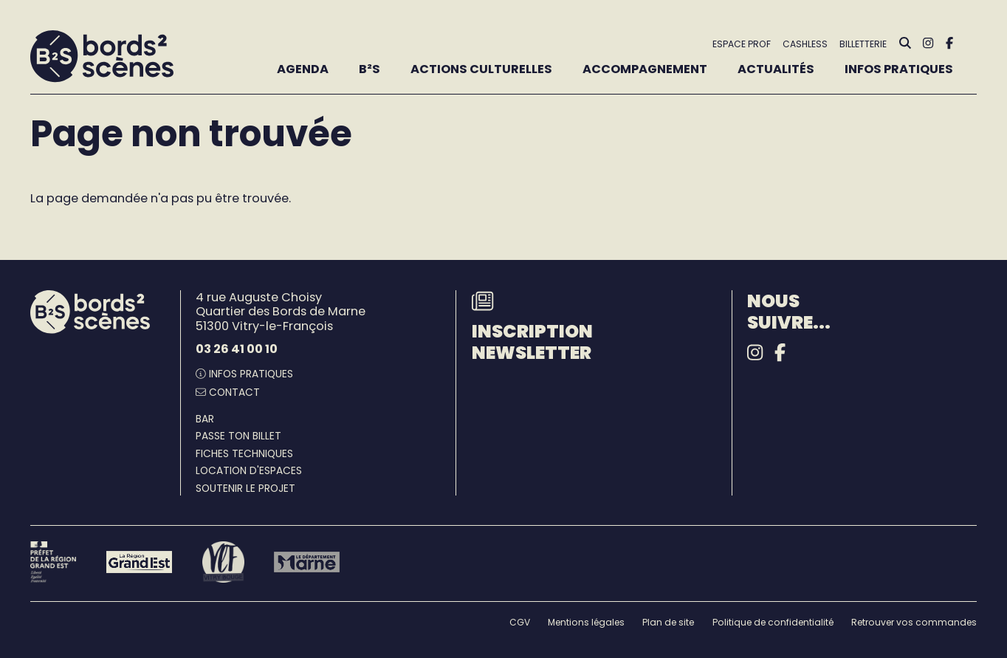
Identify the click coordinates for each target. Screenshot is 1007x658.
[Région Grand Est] (139, 562)
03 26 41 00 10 (237, 348)
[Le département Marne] (307, 562)
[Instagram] (928, 43)
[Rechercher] (905, 43)
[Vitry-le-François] (223, 562)
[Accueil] (101, 56)
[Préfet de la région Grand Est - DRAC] (53, 562)
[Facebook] (949, 43)
